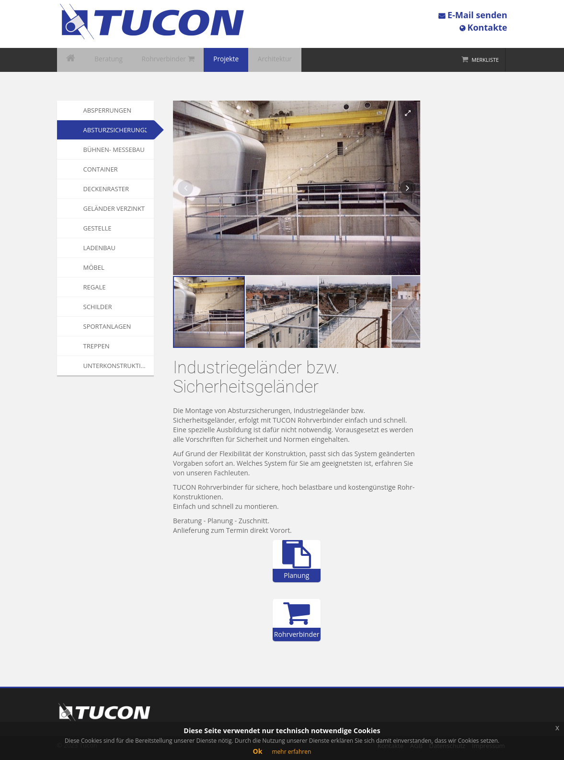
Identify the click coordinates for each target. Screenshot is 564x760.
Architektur (248, 60)
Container (100, 169)
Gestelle (97, 228)
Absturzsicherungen (118, 130)
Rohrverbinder (153, 60)
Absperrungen (107, 110)
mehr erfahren (291, 752)
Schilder (97, 306)
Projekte (206, 60)
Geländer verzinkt (114, 208)
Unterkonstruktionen (118, 365)
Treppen (96, 346)
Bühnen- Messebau (114, 149)
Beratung (101, 60)
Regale (94, 287)
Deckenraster (106, 188)
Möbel (93, 267)
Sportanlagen (107, 326)
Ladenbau (99, 247)
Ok (258, 751)
